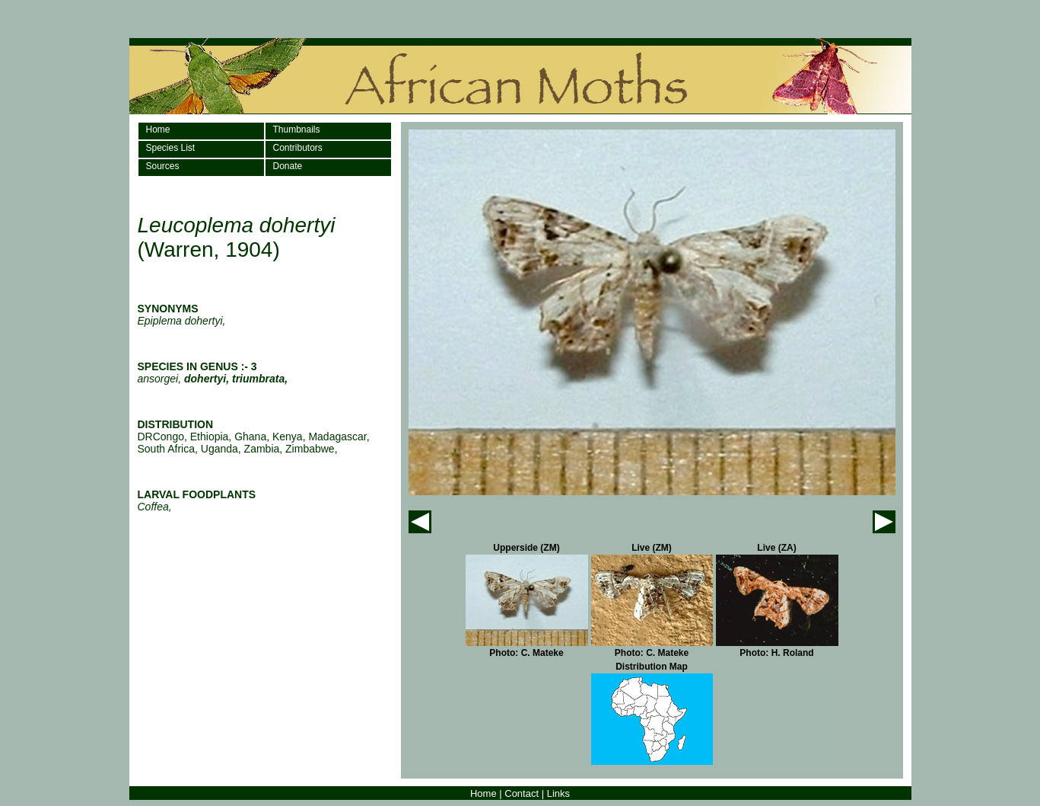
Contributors (298, 147)
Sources (163, 166)
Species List (171, 147)
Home (158, 129)
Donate (288, 166)
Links (558, 793)
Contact (521, 793)
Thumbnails (296, 129)
